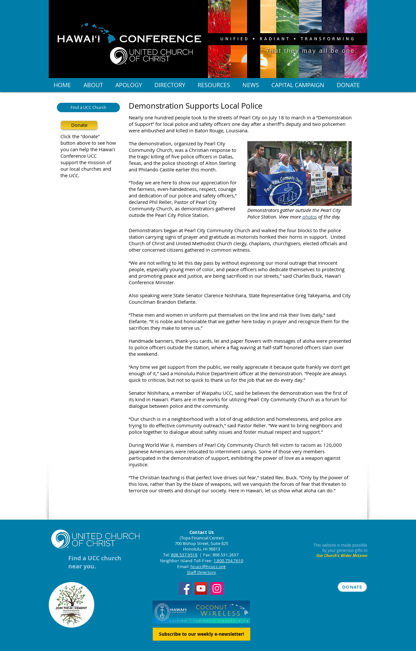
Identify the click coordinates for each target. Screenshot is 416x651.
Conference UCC (78, 156)
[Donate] (79, 125)
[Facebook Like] (169, 513)
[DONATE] (352, 587)
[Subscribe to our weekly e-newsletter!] (201, 634)
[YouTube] (201, 588)
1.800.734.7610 (228, 561)
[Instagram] (217, 588)
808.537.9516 (184, 555)
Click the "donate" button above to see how (88, 139)
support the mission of (85, 162)
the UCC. (70, 175)
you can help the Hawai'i (87, 149)
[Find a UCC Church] (88, 107)
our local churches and (85, 169)
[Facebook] (185, 588)
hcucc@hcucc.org (208, 566)
